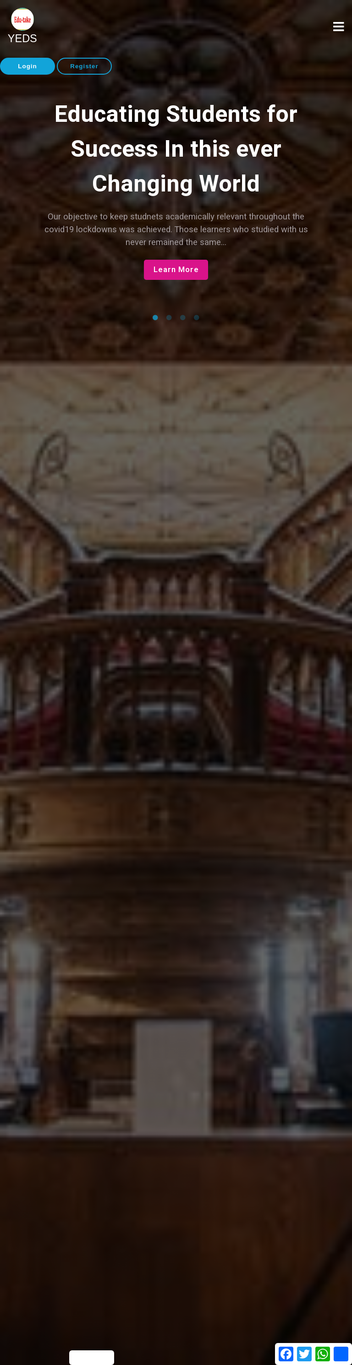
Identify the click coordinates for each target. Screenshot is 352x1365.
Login (27, 66)
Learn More (176, 269)
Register (84, 66)
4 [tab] (196, 317)
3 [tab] (182, 317)
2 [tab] (169, 317)
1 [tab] (155, 317)
